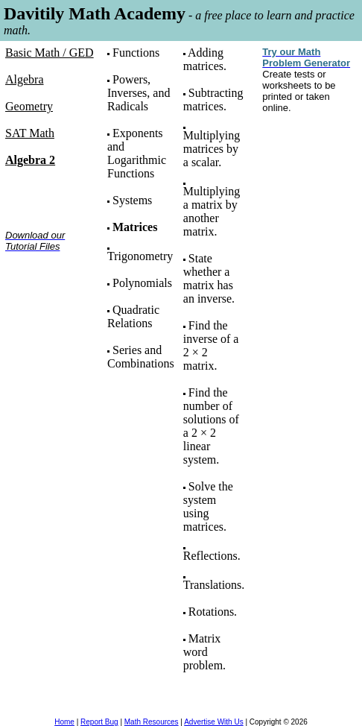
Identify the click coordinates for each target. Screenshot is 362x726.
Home (64, 722)
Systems (132, 200)
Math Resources (151, 722)
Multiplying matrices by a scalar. (211, 148)
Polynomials (142, 283)
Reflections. (212, 555)
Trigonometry (140, 256)
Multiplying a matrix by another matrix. (211, 211)
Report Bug (99, 722)
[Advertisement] (51, 310)
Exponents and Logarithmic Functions (136, 153)
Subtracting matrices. (213, 99)
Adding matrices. (204, 59)
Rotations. (212, 611)
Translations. (214, 584)
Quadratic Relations (133, 316)
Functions (135, 52)
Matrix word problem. (204, 652)
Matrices (134, 227)
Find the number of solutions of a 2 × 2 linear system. (211, 426)
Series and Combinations (140, 357)
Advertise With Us (213, 722)
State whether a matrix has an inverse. (209, 278)
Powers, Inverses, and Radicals (138, 93)
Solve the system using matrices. (208, 506)
